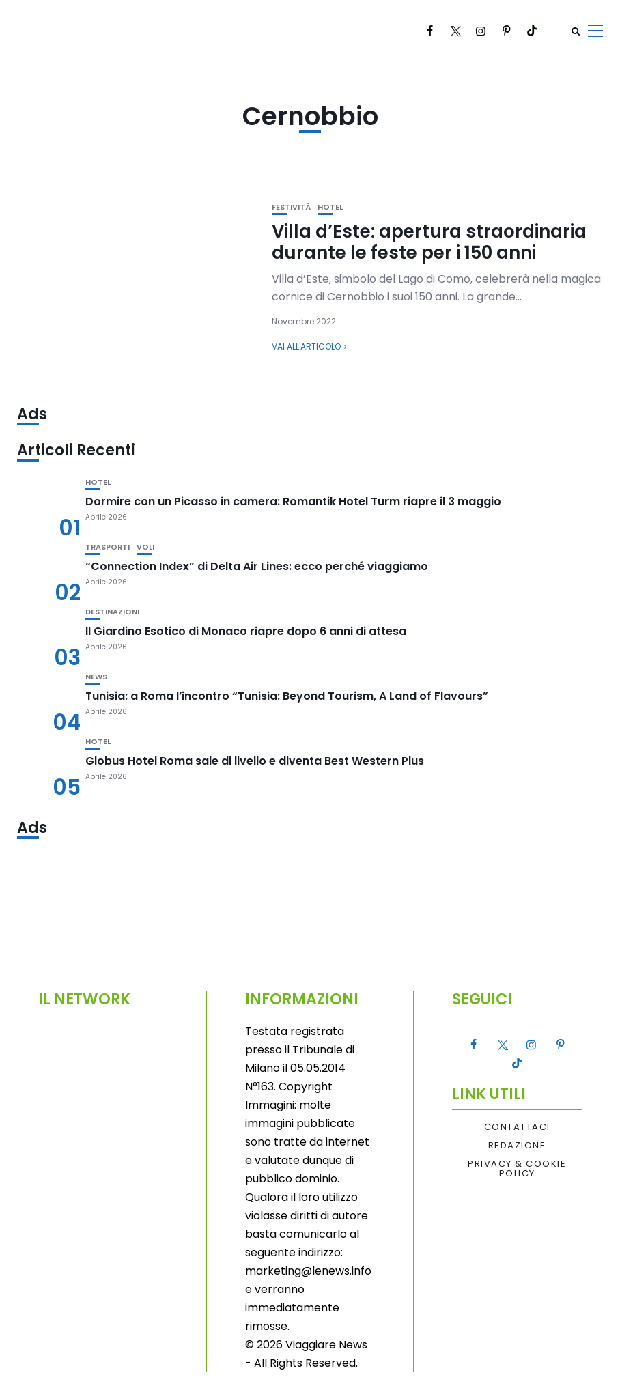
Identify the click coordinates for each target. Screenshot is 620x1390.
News (96, 677)
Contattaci (517, 1127)
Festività (291, 207)
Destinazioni (112, 612)
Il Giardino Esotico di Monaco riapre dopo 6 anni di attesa (245, 631)
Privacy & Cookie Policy (517, 1169)
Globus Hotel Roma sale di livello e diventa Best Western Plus (254, 761)
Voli (145, 547)
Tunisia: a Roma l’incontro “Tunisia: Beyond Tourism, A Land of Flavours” (286, 696)
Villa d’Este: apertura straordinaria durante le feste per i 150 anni (429, 242)
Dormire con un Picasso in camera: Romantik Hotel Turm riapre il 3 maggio (293, 501)
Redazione (517, 1145)
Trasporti (107, 547)
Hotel (330, 207)
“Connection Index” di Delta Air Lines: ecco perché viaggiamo (256, 566)
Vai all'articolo (306, 346)
